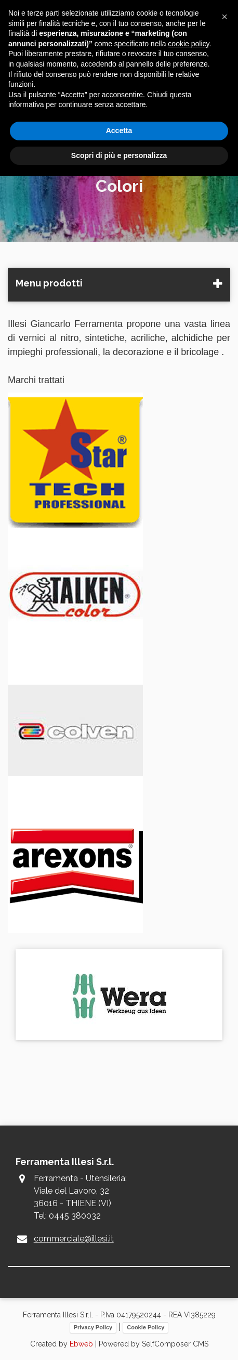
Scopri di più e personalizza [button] (119, 155)
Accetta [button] (119, 130)
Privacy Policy (93, 1327)
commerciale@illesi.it (74, 1239)
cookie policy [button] (188, 44)
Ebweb (81, 1344)
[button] (224, 16)
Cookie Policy (145, 1327)
